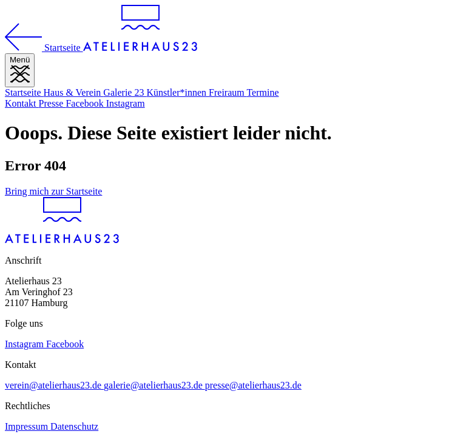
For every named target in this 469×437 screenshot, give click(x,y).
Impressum (27, 426)
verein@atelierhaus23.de (54, 385)
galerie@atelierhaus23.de (154, 385)
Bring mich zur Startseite (53, 191)
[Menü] (20, 70)
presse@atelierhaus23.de (253, 385)
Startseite (24, 92)
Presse (52, 103)
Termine (262, 92)
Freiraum (227, 92)
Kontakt (22, 103)
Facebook (86, 103)
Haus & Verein (74, 92)
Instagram (125, 103)
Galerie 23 (124, 92)
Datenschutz (74, 426)
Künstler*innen (177, 92)
